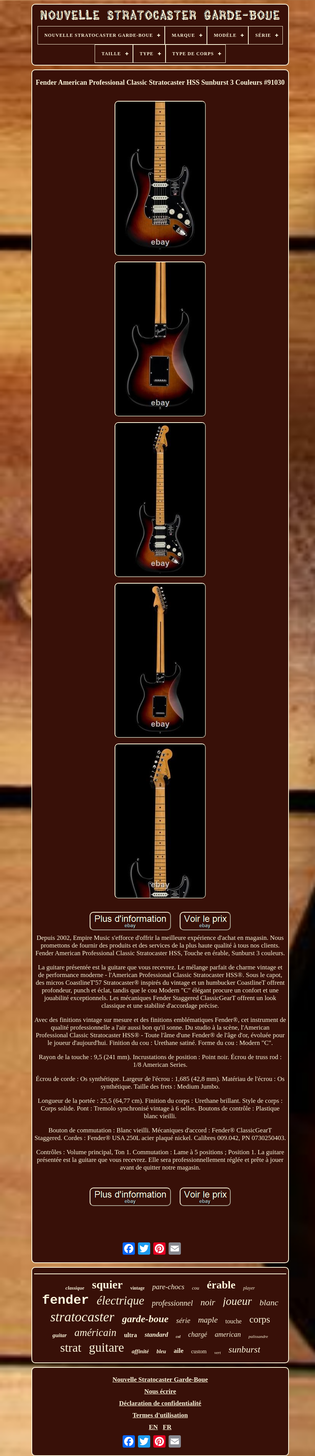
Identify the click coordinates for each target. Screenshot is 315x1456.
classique (75, 1288)
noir (207, 1302)
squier (107, 1284)
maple (208, 1319)
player (249, 1288)
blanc (268, 1302)
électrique (120, 1300)
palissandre (258, 1336)
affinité (140, 1351)
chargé (197, 1334)
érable (221, 1285)
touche (233, 1321)
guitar (59, 1335)
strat (70, 1347)
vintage (137, 1288)
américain (95, 1332)
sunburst (244, 1349)
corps (259, 1319)
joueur (237, 1301)
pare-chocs (168, 1287)
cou (195, 1288)
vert (217, 1352)
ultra (130, 1335)
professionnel (172, 1303)
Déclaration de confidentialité (160, 1403)
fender (65, 1300)
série (183, 1320)
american (228, 1334)
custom (199, 1351)
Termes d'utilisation (160, 1415)
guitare (106, 1347)
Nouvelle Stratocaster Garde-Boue (160, 1379)
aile (179, 1350)
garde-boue (145, 1318)
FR (167, 1427)
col (178, 1336)
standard (156, 1334)
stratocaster (82, 1317)
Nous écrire (160, 1391)
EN (153, 1427)
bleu (161, 1351)
